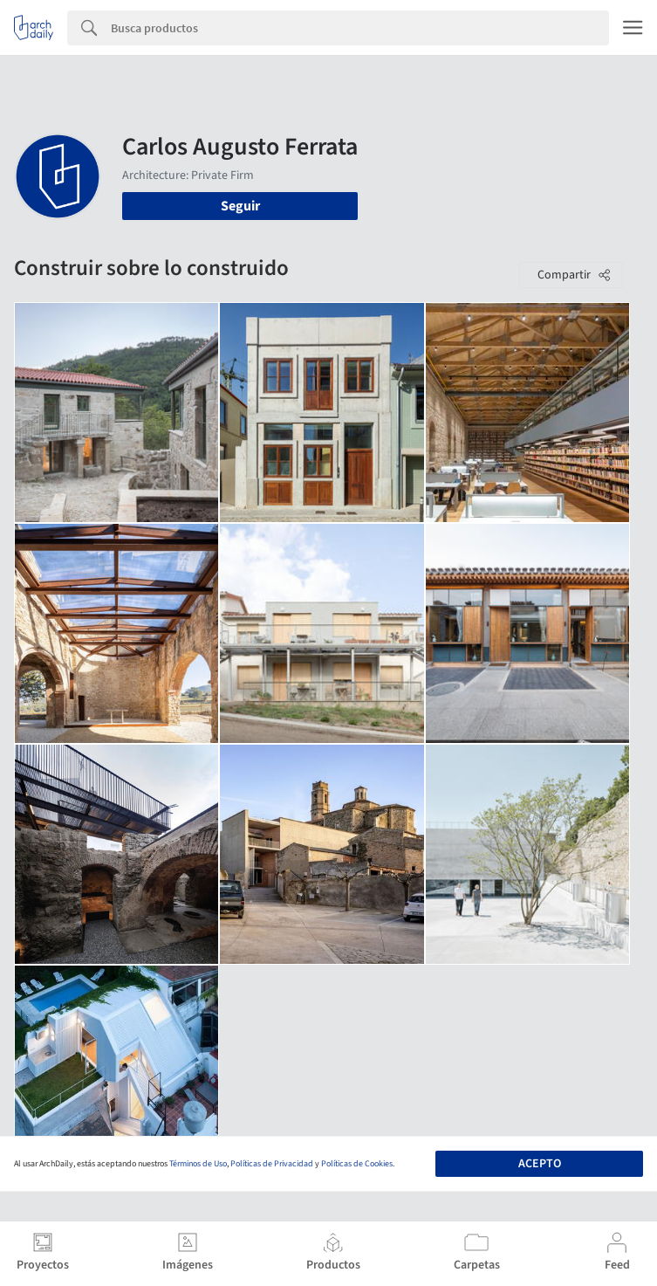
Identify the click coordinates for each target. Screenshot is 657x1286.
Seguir (240, 206)
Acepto (539, 1164)
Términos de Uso (198, 1164)
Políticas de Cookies (357, 1164)
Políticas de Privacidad (271, 1164)
